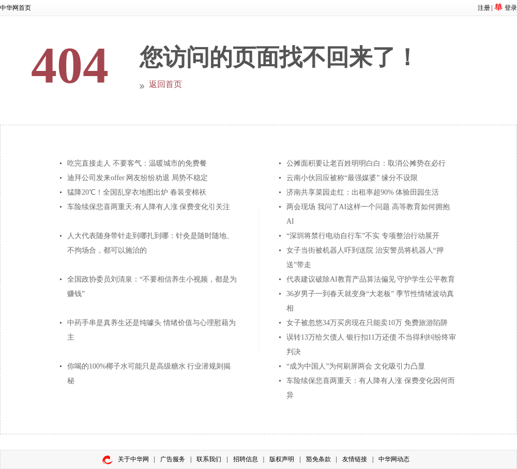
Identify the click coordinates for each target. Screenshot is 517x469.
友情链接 (354, 459)
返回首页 (165, 84)
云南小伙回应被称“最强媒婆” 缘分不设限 (352, 178)
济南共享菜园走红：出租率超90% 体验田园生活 (362, 192)
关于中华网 (133, 459)
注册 (484, 7)
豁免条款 (318, 459)
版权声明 (281, 459)
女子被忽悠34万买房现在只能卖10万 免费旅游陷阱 (367, 323)
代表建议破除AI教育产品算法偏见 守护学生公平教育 (370, 279)
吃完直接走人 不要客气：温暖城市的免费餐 (137, 163)
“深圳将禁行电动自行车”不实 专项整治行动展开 (362, 236)
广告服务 (172, 459)
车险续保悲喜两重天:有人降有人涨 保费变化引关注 (148, 207)
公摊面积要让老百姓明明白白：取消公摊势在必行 (366, 163)
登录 (511, 7)
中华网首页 (15, 7)
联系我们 (208, 459)
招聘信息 (245, 459)
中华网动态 (393, 459)
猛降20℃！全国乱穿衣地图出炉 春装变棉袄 (136, 192)
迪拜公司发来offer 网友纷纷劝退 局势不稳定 (137, 178)
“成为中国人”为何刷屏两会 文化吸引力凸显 (355, 366)
